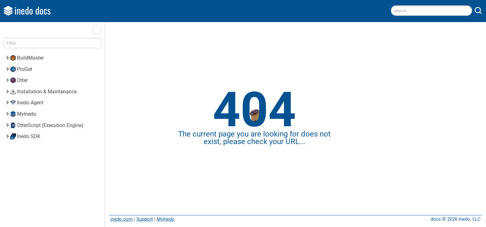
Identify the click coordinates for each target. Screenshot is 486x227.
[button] (97, 30)
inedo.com (121, 219)
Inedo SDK (28, 136)
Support (144, 219)
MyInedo (166, 219)
